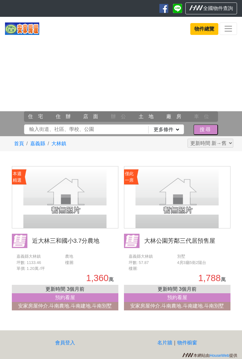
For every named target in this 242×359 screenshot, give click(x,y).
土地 (149, 116)
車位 (204, 116)
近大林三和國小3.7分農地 (66, 240)
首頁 (19, 143)
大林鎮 (58, 143)
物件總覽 (204, 28)
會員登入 (65, 342)
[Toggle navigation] (228, 28)
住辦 (66, 116)
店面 (93, 116)
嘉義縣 (37, 143)
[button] (18, 86)
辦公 (121, 116)
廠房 (176, 116)
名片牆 (164, 342)
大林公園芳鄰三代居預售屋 (179, 240)
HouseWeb (219, 355)
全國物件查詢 (211, 8)
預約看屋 (65, 297)
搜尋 (205, 129)
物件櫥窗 (187, 342)
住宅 (38, 116)
